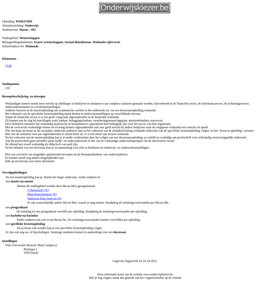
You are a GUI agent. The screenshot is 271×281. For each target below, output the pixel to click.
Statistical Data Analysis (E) (44, 198)
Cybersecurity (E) (38, 190)
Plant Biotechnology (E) (42, 194)
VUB (8, 65)
